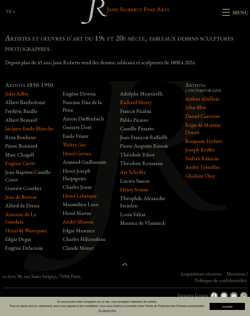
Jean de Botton (21, 197)
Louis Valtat (133, 214)
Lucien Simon (135, 180)
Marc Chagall (19, 154)
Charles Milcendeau (84, 239)
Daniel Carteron (202, 116)
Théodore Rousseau (141, 163)
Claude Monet (78, 247)
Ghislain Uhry (200, 175)
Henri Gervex (77, 153)
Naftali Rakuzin (202, 158)
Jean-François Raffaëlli (143, 137)
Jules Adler (17, 93)
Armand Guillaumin (84, 162)
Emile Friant (76, 136)
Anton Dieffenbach (83, 118)
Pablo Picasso (134, 119)
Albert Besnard (21, 119)
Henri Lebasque (80, 195)
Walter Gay (74, 144)
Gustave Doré (77, 127)
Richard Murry (136, 102)
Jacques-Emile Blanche (29, 128)
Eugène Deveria (79, 93)
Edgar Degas (18, 239)
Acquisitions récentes (226, 274)
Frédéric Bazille (21, 111)
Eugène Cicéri (20, 163)
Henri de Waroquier (26, 230)
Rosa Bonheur (20, 137)
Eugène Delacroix (24, 247)
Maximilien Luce (80, 204)
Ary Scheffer (133, 172)
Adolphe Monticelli (141, 93)
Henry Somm (134, 189)
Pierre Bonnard (21, 145)
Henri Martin (77, 213)
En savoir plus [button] (107, 310)
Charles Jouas (77, 186)
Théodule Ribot (137, 154)
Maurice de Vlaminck (142, 222)
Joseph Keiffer (200, 149)
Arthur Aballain (202, 98)
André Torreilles (202, 167)
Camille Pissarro (137, 128)
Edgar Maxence (79, 230)
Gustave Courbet (23, 188)
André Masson (78, 221)
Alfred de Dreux (22, 205)
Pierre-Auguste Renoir (144, 145)
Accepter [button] (227, 306)
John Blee (195, 107)
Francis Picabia (135, 111)
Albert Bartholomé (25, 102)
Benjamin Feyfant (203, 141)
